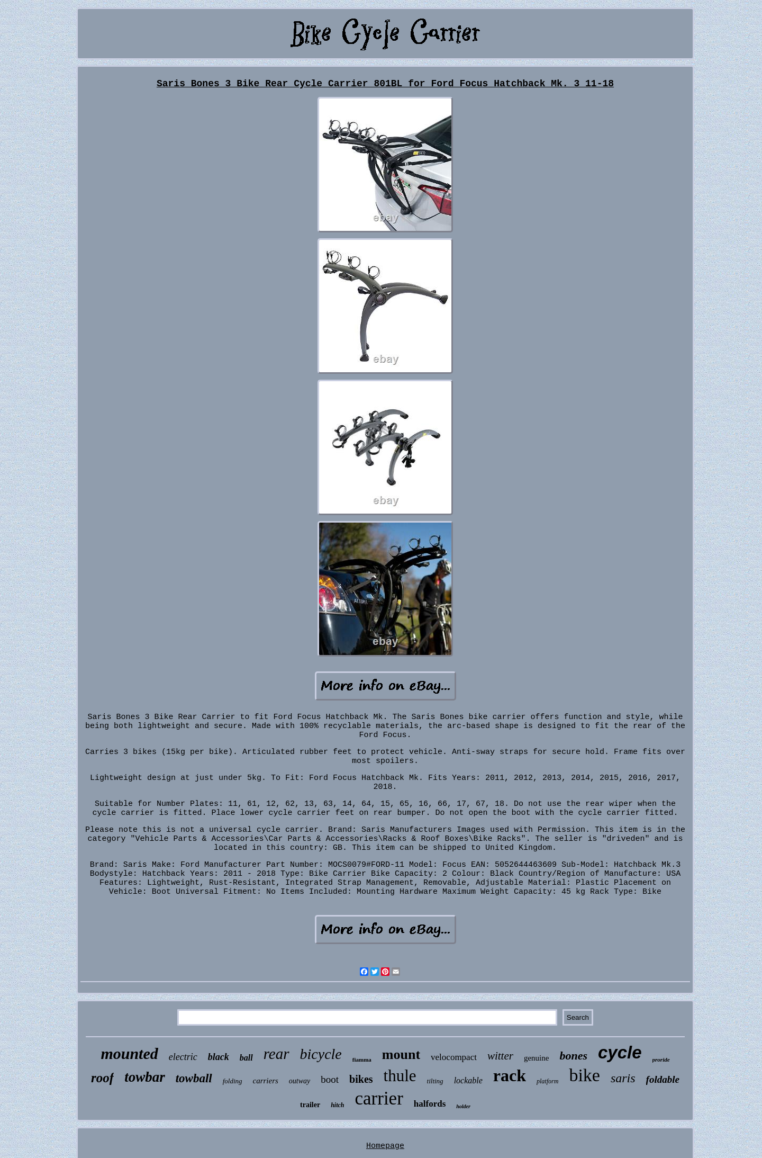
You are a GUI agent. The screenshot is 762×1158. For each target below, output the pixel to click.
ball (246, 1057)
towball (194, 1078)
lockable (468, 1080)
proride (661, 1059)
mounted (129, 1053)
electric (183, 1057)
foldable (662, 1079)
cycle (620, 1052)
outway (299, 1081)
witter (500, 1055)
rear (276, 1053)
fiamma (361, 1059)
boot (330, 1079)
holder (463, 1106)
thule (400, 1075)
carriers (265, 1080)
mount (401, 1054)
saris (623, 1078)
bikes (361, 1079)
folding (232, 1081)
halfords (430, 1104)
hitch (337, 1105)
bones (573, 1055)
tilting (435, 1081)
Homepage (385, 1146)
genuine (536, 1058)
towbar (144, 1077)
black (218, 1057)
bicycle (321, 1054)
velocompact (454, 1057)
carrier (379, 1098)
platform (547, 1081)
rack (509, 1075)
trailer (310, 1105)
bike (584, 1075)
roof (102, 1078)
